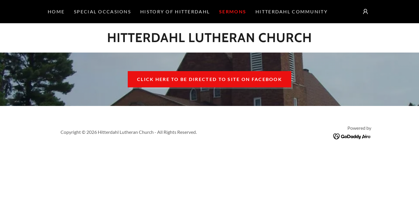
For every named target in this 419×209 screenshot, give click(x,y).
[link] (209, 40)
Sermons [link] (232, 11)
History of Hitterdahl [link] (175, 11)
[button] (365, 11)
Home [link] (56, 11)
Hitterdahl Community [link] (291, 11)
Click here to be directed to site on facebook (209, 79)
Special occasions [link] (102, 11)
